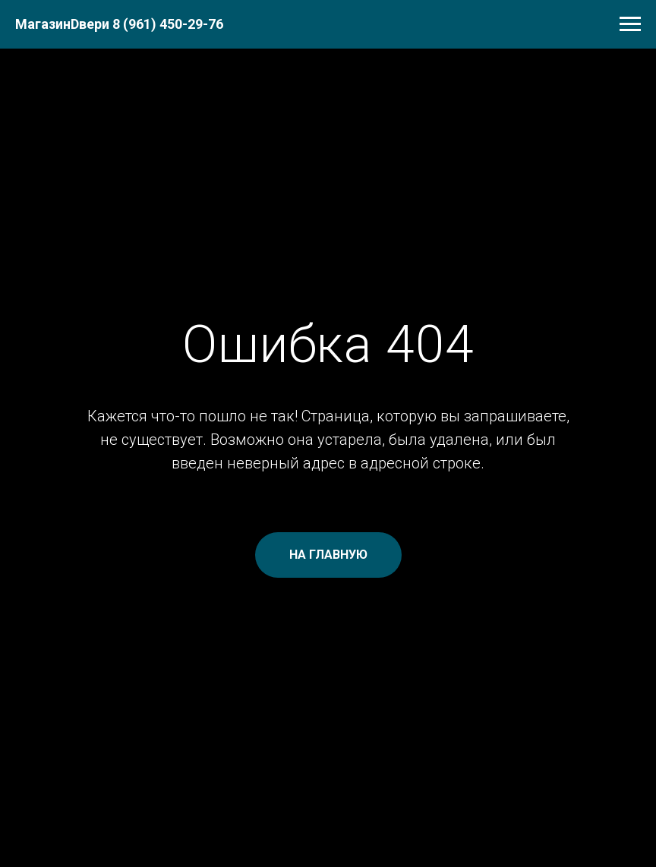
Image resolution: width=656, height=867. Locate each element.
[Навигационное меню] (630, 24)
